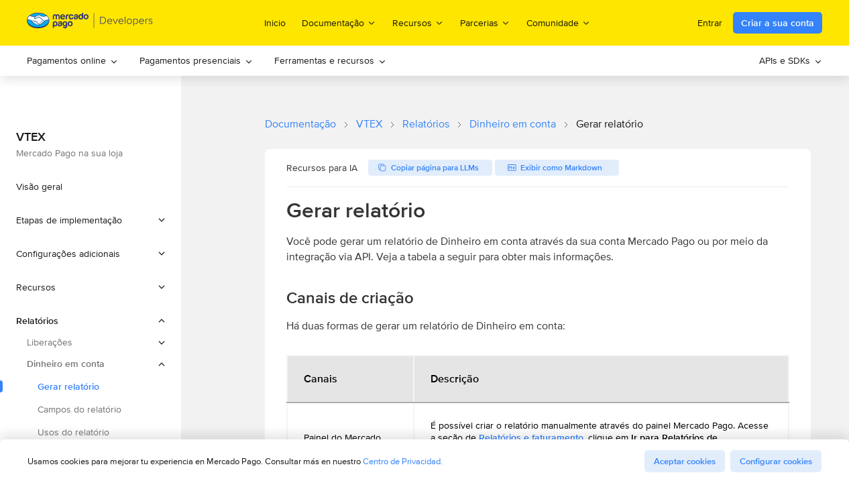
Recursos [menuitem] (418, 22)
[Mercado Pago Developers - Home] (90, 23)
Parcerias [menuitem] (485, 22)
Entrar (709, 23)
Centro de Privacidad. (403, 461)
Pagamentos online (72, 60)
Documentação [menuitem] (339, 22)
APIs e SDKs (790, 60)
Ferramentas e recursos (330, 60)
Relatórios (425, 123)
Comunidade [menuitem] (558, 22)
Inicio (275, 23)
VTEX (369, 123)
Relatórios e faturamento (531, 437)
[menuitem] (72, 61)
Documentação (300, 123)
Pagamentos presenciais (196, 60)
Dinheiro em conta (512, 123)
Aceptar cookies (685, 461)
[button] (90, 220)
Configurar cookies (776, 461)
